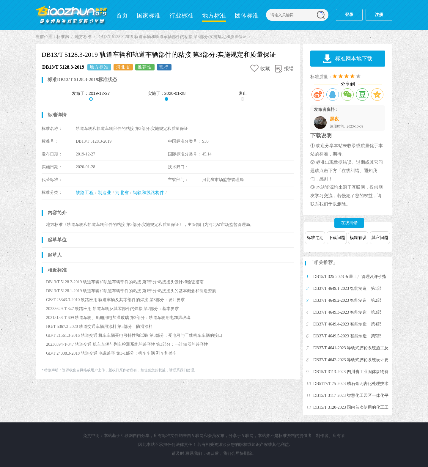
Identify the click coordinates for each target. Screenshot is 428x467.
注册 (379, 14)
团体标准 (247, 15)
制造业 (104, 192)
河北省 (122, 192)
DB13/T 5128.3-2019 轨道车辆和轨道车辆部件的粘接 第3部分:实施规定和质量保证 (172, 36)
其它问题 (380, 237)
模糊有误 (358, 237)
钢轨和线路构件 (148, 192)
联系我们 (193, 453)
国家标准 (148, 15)
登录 (349, 14)
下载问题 (336, 237)
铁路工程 (85, 192)
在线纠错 (349, 223)
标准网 (71, 15)
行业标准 (181, 15)
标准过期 (315, 237)
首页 (122, 15)
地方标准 (214, 15)
